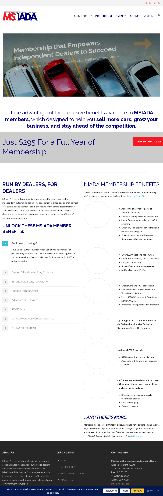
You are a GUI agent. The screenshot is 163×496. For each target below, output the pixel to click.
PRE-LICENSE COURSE (72, 474)
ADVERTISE (67, 480)
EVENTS (121, 15)
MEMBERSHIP (83, 15)
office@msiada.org (120, 484)
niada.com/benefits (135, 196)
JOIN (148, 15)
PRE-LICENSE (104, 15)
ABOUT (135, 15)
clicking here (135, 436)
